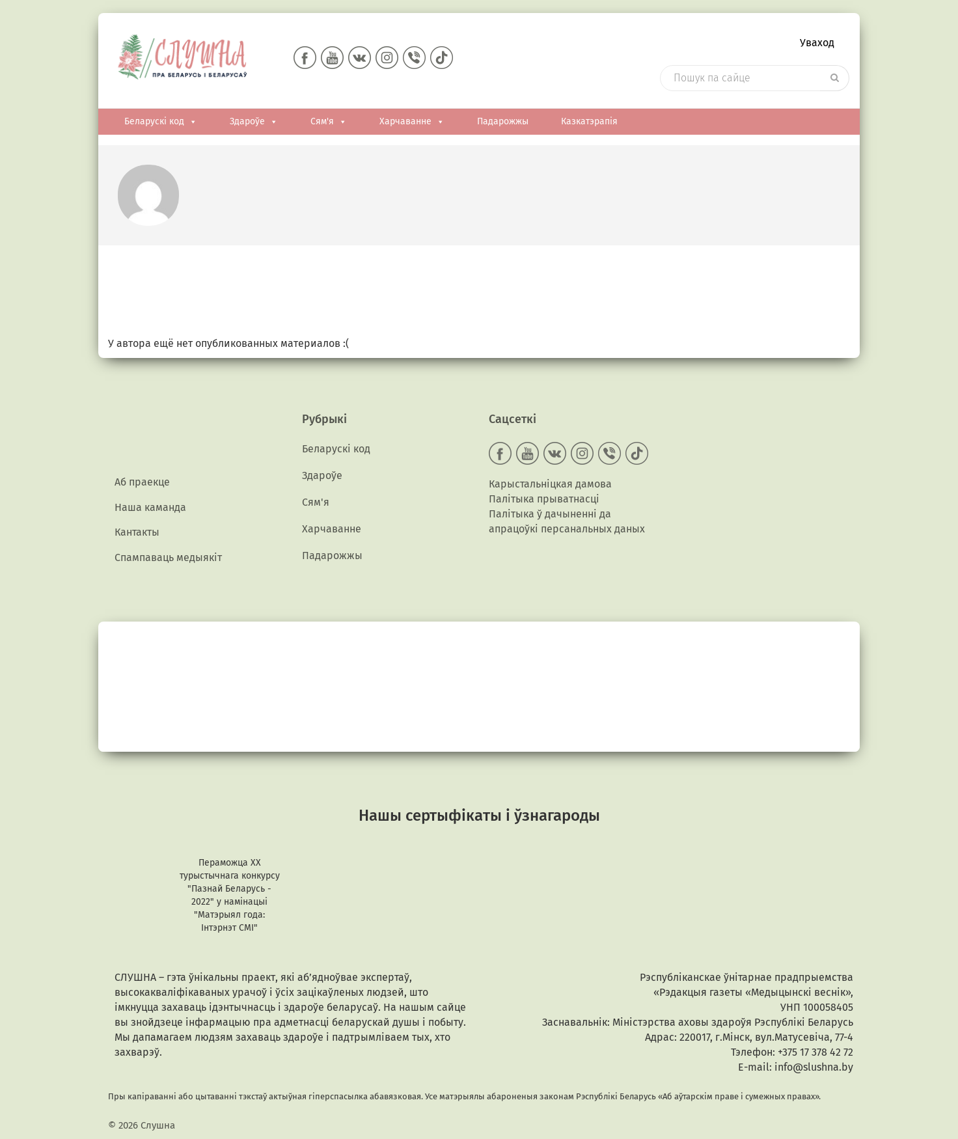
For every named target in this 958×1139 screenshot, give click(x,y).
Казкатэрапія (589, 121)
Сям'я (328, 121)
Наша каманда (150, 507)
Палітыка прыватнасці (544, 499)
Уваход (817, 42)
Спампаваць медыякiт (168, 557)
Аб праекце (142, 482)
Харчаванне (412, 121)
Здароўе (254, 121)
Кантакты (137, 532)
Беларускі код (160, 121)
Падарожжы (502, 121)
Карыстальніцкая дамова (550, 484)
